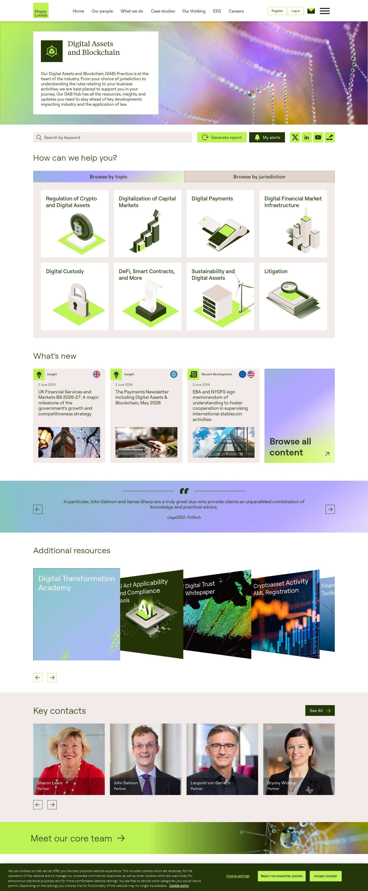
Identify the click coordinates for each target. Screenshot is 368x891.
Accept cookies (325, 877)
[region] (184, 877)
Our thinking (193, 11)
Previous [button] (37, 509)
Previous (37, 804)
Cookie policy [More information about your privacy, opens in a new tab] (179, 886)
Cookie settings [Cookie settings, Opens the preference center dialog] (237, 877)
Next (52, 804)
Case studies (163, 11)
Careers (236, 11)
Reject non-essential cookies (282, 877)
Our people (102, 11)
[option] (69, 416)
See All (316, 710)
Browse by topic (109, 176)
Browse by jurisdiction (259, 176)
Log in (296, 11)
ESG (217, 11)
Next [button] (330, 509)
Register (277, 11)
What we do (132, 11)
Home (78, 11)
